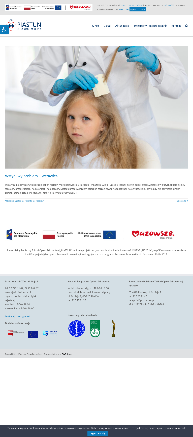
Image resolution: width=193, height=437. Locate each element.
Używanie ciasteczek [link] (175, 428)
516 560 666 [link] (168, 5)
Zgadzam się (98, 433)
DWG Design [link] (67, 353)
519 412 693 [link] (123, 9)
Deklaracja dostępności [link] (17, 315)
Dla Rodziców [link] (38, 200)
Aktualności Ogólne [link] (13, 200)
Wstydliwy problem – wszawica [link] (31, 174)
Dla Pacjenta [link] (27, 200)
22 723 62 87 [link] (136, 5)
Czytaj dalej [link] (180, 200)
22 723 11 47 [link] (125, 5)
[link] (4, 29)
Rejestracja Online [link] (137, 9)
